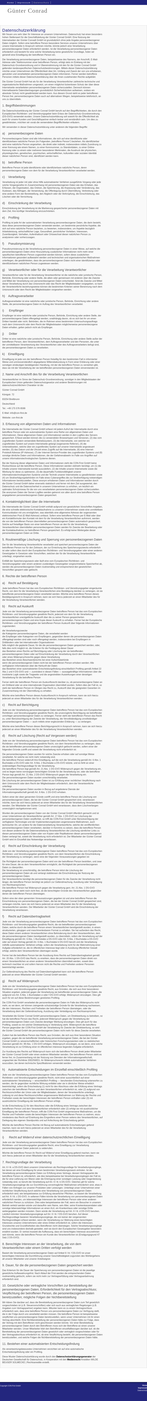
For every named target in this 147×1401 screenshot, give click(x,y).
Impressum (24, 3)
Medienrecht (73, 1359)
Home (10, 3)
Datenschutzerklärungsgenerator (74, 1356)
